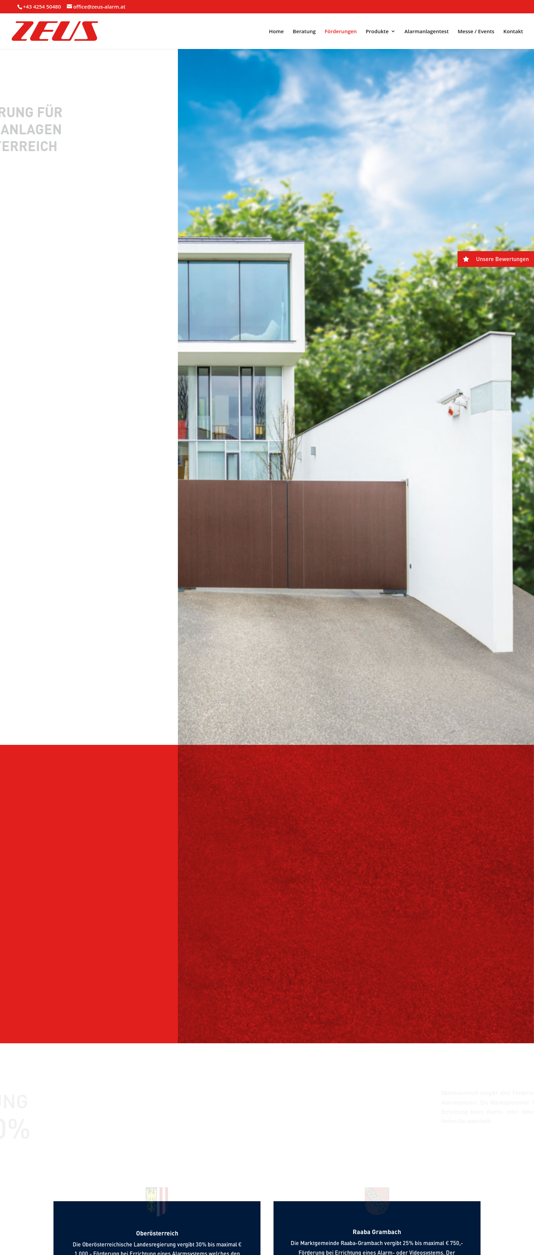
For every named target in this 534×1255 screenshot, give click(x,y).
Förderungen (341, 32)
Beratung (304, 32)
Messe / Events (476, 32)
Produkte (377, 32)
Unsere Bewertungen (493, 259)
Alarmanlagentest (426, 32)
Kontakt (513, 32)
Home (276, 32)
